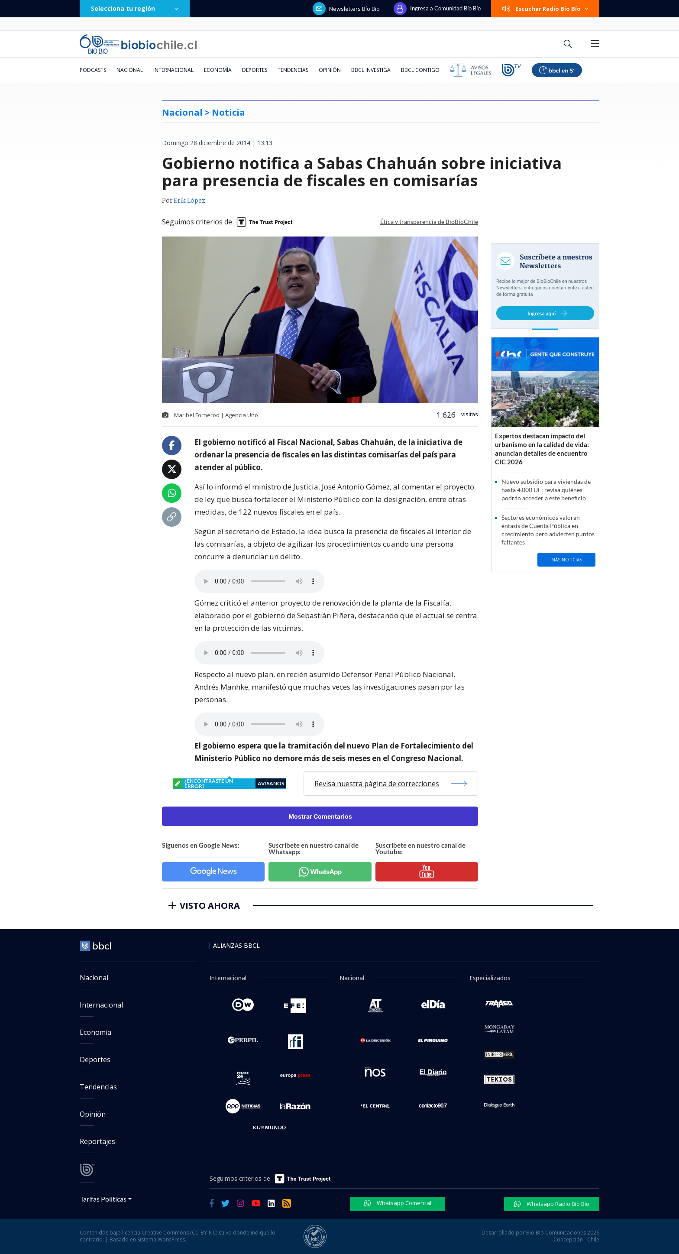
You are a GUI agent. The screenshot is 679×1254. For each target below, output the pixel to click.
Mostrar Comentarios (320, 816)
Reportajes (97, 1141)
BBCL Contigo (420, 70)
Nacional (129, 70)
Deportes (254, 70)
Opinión (330, 70)
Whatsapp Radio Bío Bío (551, 1204)
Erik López (189, 201)
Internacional (173, 70)
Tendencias (293, 70)
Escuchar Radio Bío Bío (545, 9)
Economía (218, 70)
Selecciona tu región (134, 8)
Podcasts (93, 70)
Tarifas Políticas (103, 1199)
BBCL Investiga (371, 70)
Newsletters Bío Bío (346, 8)
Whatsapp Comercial (397, 1203)
